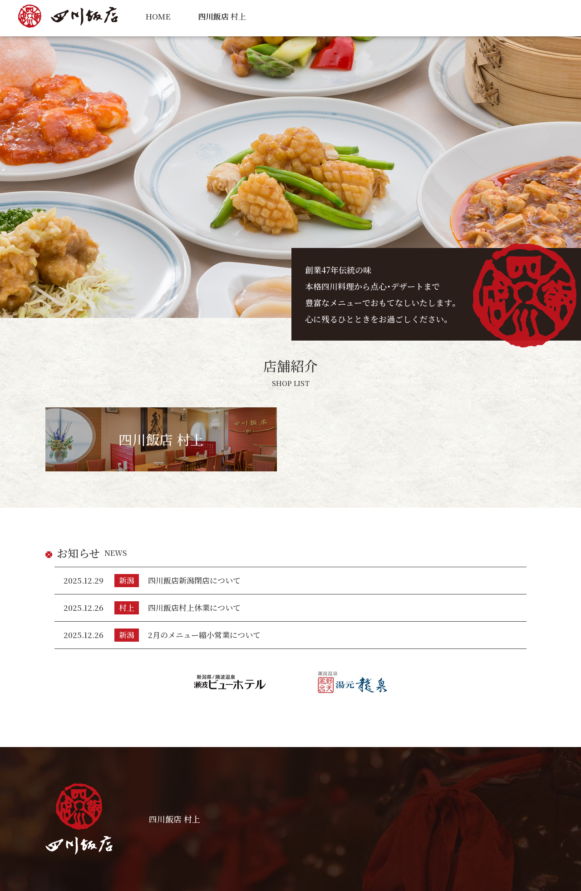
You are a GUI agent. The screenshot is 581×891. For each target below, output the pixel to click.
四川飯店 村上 (161, 439)
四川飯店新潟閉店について (194, 580)
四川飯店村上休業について (194, 607)
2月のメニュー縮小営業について (204, 634)
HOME (158, 16)
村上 (222, 16)
